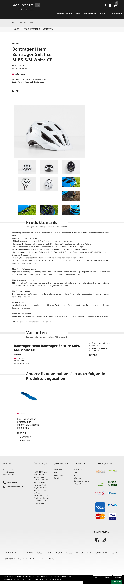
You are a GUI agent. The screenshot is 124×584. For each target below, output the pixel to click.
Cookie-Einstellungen (102, 578)
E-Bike (50, 553)
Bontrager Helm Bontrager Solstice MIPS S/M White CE (32, 55)
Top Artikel (22, 559)
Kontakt (57, 478)
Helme (31, 23)
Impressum (58, 469)
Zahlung (77, 472)
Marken (52, 559)
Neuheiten (34, 559)
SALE (78, 14)
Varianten (48, 29)
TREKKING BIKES (27, 553)
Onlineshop (64, 14)
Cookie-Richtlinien (58, 580)
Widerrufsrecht (80, 484)
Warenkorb (78, 478)
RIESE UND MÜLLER (83, 553)
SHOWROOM (90, 14)
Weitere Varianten (24, 439)
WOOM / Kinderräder (64, 553)
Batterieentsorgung (81, 481)
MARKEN (117, 14)
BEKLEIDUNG (21, 23)
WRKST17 (104, 14)
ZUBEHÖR (114, 553)
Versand (77, 475)
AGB (55, 472)
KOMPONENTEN (101, 553)
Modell (17, 29)
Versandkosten (41, 80)
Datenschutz (58, 475)
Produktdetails (32, 29)
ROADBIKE (41, 553)
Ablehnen (117, 578)
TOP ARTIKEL (79, 469)
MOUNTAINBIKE (11, 553)
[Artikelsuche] (104, 6)
